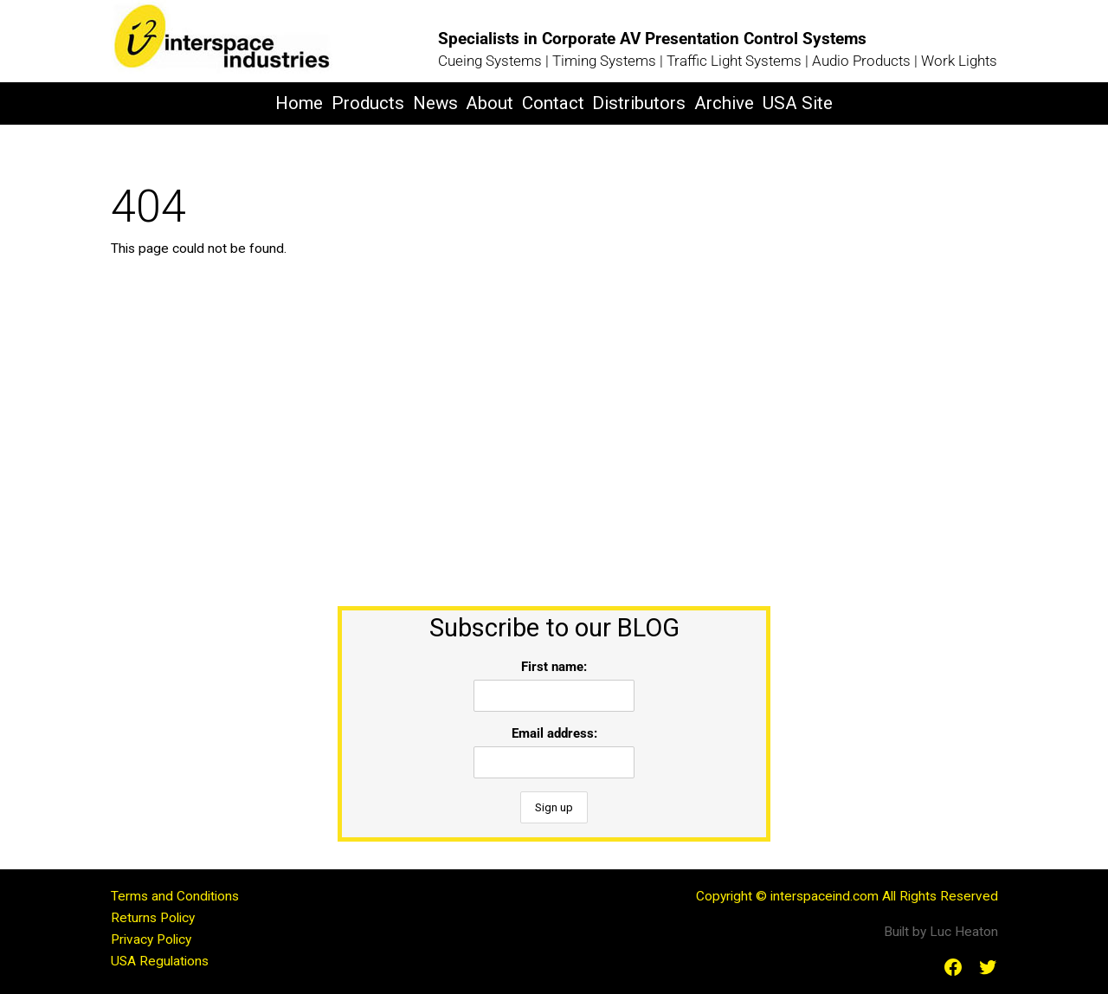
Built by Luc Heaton (941, 931)
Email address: (554, 733)
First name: (554, 666)
